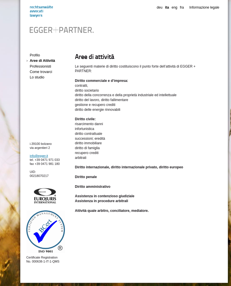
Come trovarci (41, 72)
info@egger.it (39, 155)
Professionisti (40, 66)
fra (182, 7)
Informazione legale (204, 7)
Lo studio (37, 77)
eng (174, 7)
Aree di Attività (42, 61)
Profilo (35, 55)
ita (167, 7)
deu (159, 7)
